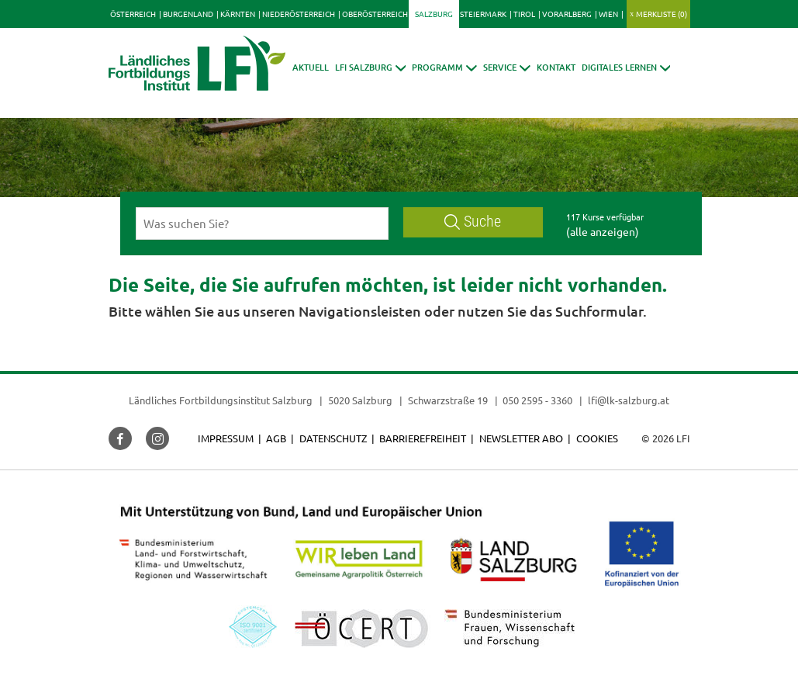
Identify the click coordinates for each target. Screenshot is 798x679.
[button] (370, 67)
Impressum (226, 438)
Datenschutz (333, 438)
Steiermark (483, 13)
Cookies (597, 438)
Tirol (524, 13)
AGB (276, 438)
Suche (473, 221)
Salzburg (434, 13)
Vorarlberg (567, 13)
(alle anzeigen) (602, 231)
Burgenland (188, 13)
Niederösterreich (298, 13)
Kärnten (237, 13)
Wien (608, 13)
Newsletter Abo (521, 438)
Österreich (133, 13)
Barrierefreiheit (422, 438)
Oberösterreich (375, 13)
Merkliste (661, 13)
